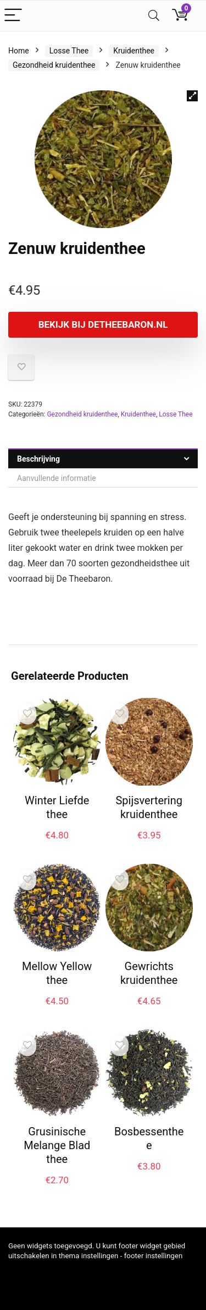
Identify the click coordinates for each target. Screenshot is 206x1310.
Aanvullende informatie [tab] (56, 478)
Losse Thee (69, 50)
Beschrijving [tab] (38, 458)
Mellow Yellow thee (57, 973)
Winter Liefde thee (57, 807)
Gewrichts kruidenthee (149, 973)
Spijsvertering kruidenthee (148, 807)
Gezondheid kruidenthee (54, 65)
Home (18, 50)
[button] (192, 95)
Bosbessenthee (148, 1138)
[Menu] (13, 15)
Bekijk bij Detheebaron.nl (103, 324)
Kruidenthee (133, 50)
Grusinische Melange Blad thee (57, 1145)
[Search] (154, 15)
